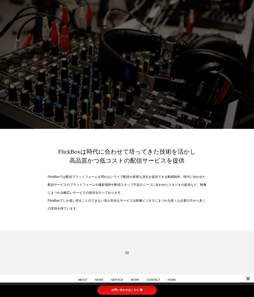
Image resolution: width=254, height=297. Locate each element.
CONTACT (153, 279)
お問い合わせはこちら (127, 290)
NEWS (99, 279)
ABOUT (83, 279)
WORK (135, 279)
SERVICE (117, 279)
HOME (172, 279)
